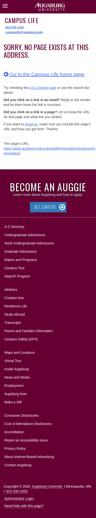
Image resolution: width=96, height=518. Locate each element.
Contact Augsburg (17, 465)
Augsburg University (47, 486)
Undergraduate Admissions (24, 235)
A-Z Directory (14, 227)
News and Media (17, 377)
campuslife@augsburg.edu (24, 32)
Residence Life (15, 306)
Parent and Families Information (28, 331)
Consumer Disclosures (21, 415)
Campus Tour (14, 268)
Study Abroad (14, 314)
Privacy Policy (15, 448)
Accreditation (14, 432)
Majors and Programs (20, 259)
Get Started (45, 207)
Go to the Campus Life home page (44, 74)
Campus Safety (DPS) (21, 339)
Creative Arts (14, 298)
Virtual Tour (12, 361)
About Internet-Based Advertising (29, 457)
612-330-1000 (16, 491)
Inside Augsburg (16, 369)
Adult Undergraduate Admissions (29, 243)
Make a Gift (13, 402)
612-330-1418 (14, 27)
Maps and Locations (19, 352)
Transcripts (12, 323)
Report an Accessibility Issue (26, 440)
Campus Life (22, 20)
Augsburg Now (15, 394)
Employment (13, 386)
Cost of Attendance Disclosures (28, 424)
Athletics (10, 290)
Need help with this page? (24, 506)
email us (31, 124)
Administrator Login (19, 499)
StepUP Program (17, 276)
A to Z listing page (42, 88)
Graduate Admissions (20, 251)
